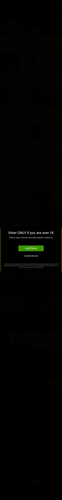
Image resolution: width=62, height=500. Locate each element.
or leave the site (31, 255)
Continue (31, 248)
